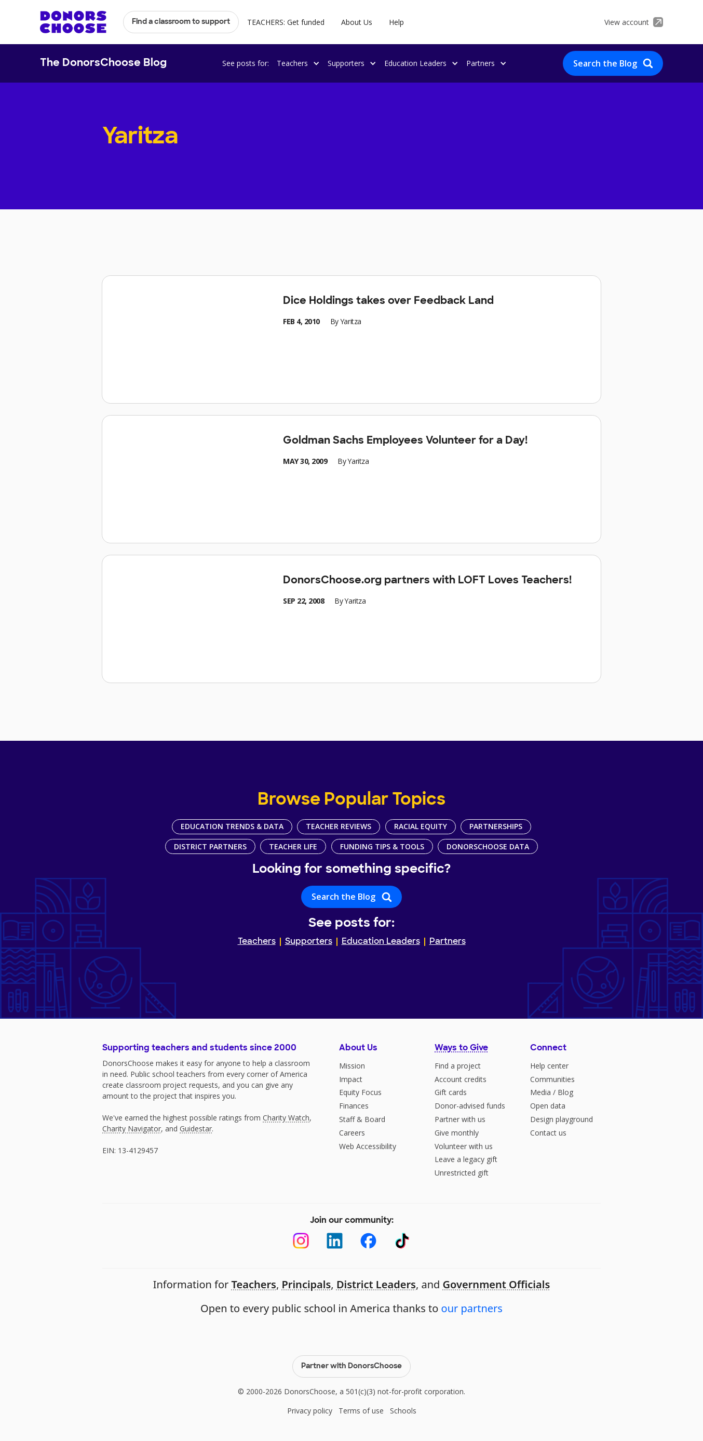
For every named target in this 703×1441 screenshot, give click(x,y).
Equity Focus (360, 1092)
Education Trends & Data (232, 826)
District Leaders (376, 1284)
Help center (549, 1066)
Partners (447, 942)
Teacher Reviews (338, 826)
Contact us (548, 1133)
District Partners (210, 846)
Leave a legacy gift (466, 1159)
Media (540, 1092)
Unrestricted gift (462, 1173)
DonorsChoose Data (488, 846)
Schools (403, 1411)
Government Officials (496, 1284)
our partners (472, 1308)
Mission (352, 1066)
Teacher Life (293, 846)
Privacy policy (309, 1411)
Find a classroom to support (181, 22)
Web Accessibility (367, 1146)
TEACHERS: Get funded (286, 22)
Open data (547, 1106)
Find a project (458, 1066)
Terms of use (361, 1411)
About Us (356, 22)
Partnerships (495, 826)
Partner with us (460, 1119)
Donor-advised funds (470, 1106)
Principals (306, 1284)
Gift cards (451, 1092)
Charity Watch (286, 1118)
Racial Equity (420, 826)
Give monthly (457, 1133)
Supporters (308, 942)
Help (396, 22)
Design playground (561, 1119)
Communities (552, 1079)
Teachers (257, 942)
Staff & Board (362, 1119)
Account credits (460, 1079)
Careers (352, 1133)
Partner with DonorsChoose (351, 1366)
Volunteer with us (464, 1146)
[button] (296, 63)
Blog (565, 1092)
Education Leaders (381, 942)
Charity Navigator (131, 1128)
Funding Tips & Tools (382, 846)
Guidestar (196, 1128)
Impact (350, 1079)
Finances (354, 1106)
